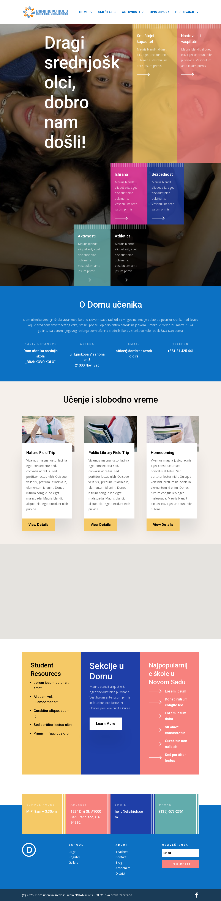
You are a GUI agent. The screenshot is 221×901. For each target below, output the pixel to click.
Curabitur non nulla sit (176, 744)
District (120, 873)
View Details (38, 525)
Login (72, 852)
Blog (118, 862)
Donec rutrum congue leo (176, 702)
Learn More (105, 724)
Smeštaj (105, 12)
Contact (120, 857)
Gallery (73, 862)
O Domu (82, 12)
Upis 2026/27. (160, 12)
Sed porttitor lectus (175, 758)
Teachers (121, 852)
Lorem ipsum (175, 691)
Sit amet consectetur (175, 730)
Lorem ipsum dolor (175, 716)
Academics (123, 868)
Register (74, 857)
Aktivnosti (131, 12)
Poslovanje (185, 12)
